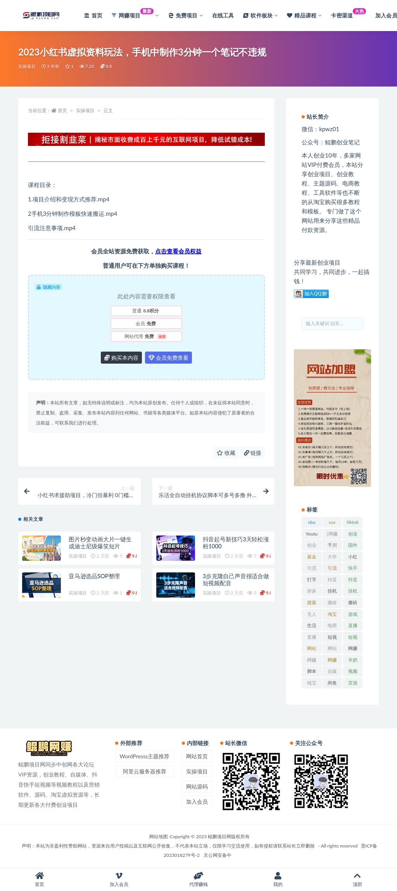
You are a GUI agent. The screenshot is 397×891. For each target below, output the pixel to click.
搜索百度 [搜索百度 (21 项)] (311, 604)
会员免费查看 (168, 357)
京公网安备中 (217, 855)
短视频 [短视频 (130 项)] (332, 638)
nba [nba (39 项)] (311, 522)
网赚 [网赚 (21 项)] (352, 648)
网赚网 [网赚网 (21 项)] (311, 661)
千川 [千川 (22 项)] (332, 545)
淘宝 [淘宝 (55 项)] (332, 614)
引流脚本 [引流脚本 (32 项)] (332, 569)
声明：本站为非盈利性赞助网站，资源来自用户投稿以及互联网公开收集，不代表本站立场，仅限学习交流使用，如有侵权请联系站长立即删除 (168, 846)
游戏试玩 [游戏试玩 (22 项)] (352, 615)
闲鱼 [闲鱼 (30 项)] (332, 683)
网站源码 (197, 786)
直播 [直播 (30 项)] (352, 625)
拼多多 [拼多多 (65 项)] (311, 592)
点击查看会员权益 (178, 251)
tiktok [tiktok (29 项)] (353, 522)
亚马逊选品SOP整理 (94, 575)
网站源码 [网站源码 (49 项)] (332, 649)
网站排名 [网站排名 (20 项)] (311, 649)
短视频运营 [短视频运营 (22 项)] (352, 638)
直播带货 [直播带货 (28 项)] (311, 638)
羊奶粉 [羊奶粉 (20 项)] (352, 661)
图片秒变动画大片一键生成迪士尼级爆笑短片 (100, 543)
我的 (278, 879)
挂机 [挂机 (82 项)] (332, 591)
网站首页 (197, 756)
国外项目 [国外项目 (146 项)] (352, 546)
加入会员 (197, 801)
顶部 (357, 879)
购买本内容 (121, 357)
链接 (253, 452)
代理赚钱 (198, 879)
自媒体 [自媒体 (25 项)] (332, 672)
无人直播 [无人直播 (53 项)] (311, 615)
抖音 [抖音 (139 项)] (332, 579)
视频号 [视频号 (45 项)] (352, 672)
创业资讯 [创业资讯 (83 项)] (311, 546)
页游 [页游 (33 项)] (352, 683)
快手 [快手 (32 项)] (352, 568)
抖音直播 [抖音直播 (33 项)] (352, 581)
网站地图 (158, 836)
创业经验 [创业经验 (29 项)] (352, 535)
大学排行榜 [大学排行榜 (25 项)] (332, 558)
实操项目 (27, 66)
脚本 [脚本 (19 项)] (311, 671)
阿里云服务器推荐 (144, 771)
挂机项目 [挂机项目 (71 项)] (352, 592)
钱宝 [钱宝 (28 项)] (311, 683)
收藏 (226, 452)
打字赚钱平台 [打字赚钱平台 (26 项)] (311, 581)
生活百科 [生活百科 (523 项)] (311, 626)
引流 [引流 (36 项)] (311, 568)
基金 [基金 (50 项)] (311, 557)
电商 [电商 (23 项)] (332, 625)
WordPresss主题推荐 (145, 756)
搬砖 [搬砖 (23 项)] (332, 602)
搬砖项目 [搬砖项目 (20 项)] (352, 604)
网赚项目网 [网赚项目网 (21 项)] (332, 661)
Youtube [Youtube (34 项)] (312, 535)
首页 (62, 110)
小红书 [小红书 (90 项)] (352, 558)
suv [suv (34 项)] (332, 522)
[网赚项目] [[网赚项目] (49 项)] (332, 535)
